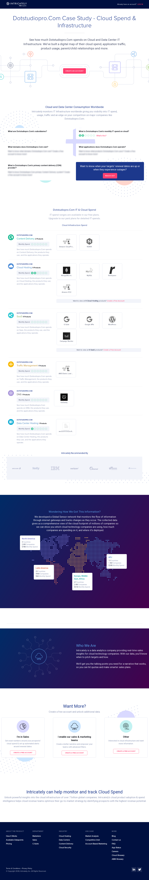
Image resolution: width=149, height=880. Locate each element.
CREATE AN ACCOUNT (74, 71)
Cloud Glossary (118, 855)
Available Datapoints (14, 840)
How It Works (11, 836)
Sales (34, 840)
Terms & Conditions (13, 868)
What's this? (101, 136)
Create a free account (22, 752)
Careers (115, 851)
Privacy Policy (27, 868)
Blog (114, 836)
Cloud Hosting (24, 267)
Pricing (9, 844)
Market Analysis (92, 836)
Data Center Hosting (28, 423)
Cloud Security (65, 848)
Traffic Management (27, 365)
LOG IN (140, 4)
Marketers (36, 836)
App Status (116, 848)
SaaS (20, 316)
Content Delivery (26, 239)
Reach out (110, 176)
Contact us (116, 840)
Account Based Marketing (96, 844)
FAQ (113, 844)
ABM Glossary (117, 859)
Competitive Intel (92, 840)
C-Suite (35, 844)
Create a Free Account (115, 301)
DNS (19, 394)
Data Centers (64, 840)
